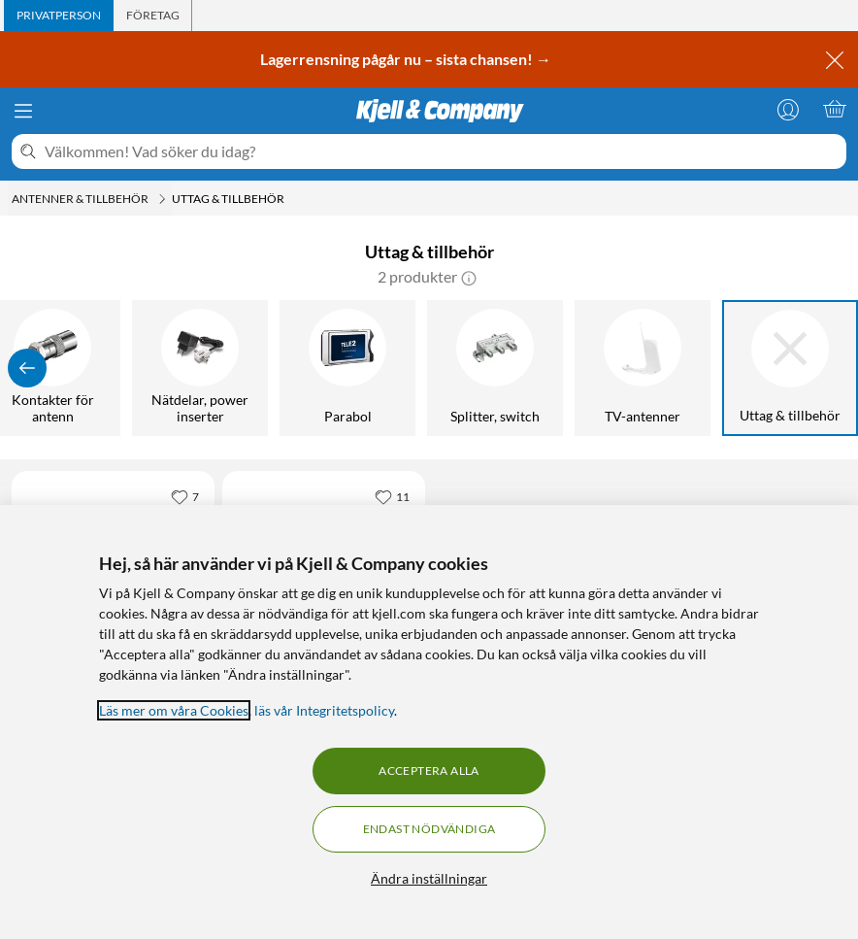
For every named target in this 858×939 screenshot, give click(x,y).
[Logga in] (788, 108)
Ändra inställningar (429, 878)
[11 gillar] (392, 496)
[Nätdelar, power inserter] (200, 368)
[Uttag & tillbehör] (790, 368)
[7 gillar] (185, 496)
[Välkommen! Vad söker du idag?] (442, 151)
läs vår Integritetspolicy (324, 710)
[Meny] (23, 110)
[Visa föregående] (27, 368)
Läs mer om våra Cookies (173, 710)
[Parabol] (347, 368)
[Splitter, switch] (495, 368)
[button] (468, 276)
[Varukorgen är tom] (834, 108)
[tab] (59, 15)
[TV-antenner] (643, 368)
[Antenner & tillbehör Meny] (162, 199)
